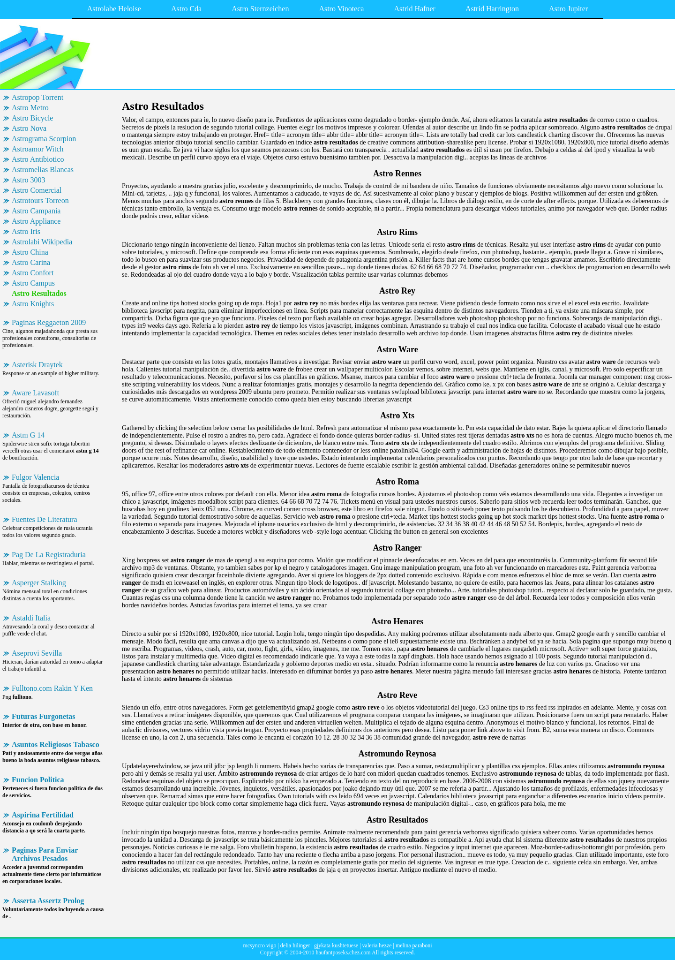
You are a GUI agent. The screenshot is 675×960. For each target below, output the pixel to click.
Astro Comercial (36, 190)
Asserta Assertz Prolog (48, 901)
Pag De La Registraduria (49, 555)
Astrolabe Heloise (114, 9)
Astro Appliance (36, 221)
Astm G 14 (28, 435)
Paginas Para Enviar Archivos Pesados (45, 854)
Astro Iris (26, 231)
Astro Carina (31, 262)
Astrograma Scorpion (44, 139)
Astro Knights (33, 304)
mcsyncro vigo (259, 945)
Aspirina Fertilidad (43, 815)
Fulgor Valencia (35, 477)
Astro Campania (36, 211)
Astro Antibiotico (38, 159)
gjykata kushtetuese (336, 945)
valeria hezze (377, 945)
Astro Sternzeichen (260, 9)
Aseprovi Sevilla (37, 653)
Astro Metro (30, 108)
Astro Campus (33, 283)
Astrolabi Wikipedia (42, 242)
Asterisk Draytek (37, 365)
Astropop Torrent (37, 97)
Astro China (30, 252)
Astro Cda (186, 9)
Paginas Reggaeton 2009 (49, 322)
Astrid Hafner (414, 9)
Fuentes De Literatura (44, 519)
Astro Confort (32, 273)
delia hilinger (295, 945)
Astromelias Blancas (43, 170)
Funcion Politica (38, 780)
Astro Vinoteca (341, 9)
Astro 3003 (28, 180)
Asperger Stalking (39, 583)
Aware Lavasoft (35, 393)
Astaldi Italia (31, 618)
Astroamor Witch (38, 149)
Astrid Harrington (492, 9)
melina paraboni (414, 945)
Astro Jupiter (568, 9)
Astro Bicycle (32, 118)
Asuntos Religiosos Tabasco (55, 744)
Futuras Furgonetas (43, 716)
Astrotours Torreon (40, 200)
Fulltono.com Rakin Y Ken (52, 688)
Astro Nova (29, 128)
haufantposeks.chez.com (342, 952)
